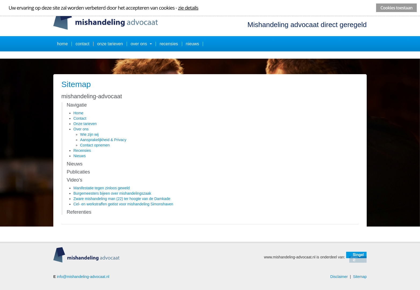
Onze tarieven (110, 44)
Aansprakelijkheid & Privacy (103, 140)
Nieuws (192, 44)
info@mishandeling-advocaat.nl (83, 276)
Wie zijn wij (89, 134)
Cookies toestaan (396, 8)
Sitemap (360, 276)
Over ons (141, 44)
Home (62, 44)
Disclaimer (339, 276)
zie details (188, 7)
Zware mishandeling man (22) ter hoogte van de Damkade (121, 199)
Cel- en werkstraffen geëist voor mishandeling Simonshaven (123, 204)
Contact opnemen (95, 145)
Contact (82, 44)
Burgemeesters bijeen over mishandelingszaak (112, 193)
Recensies (169, 44)
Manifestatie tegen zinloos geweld (101, 188)
